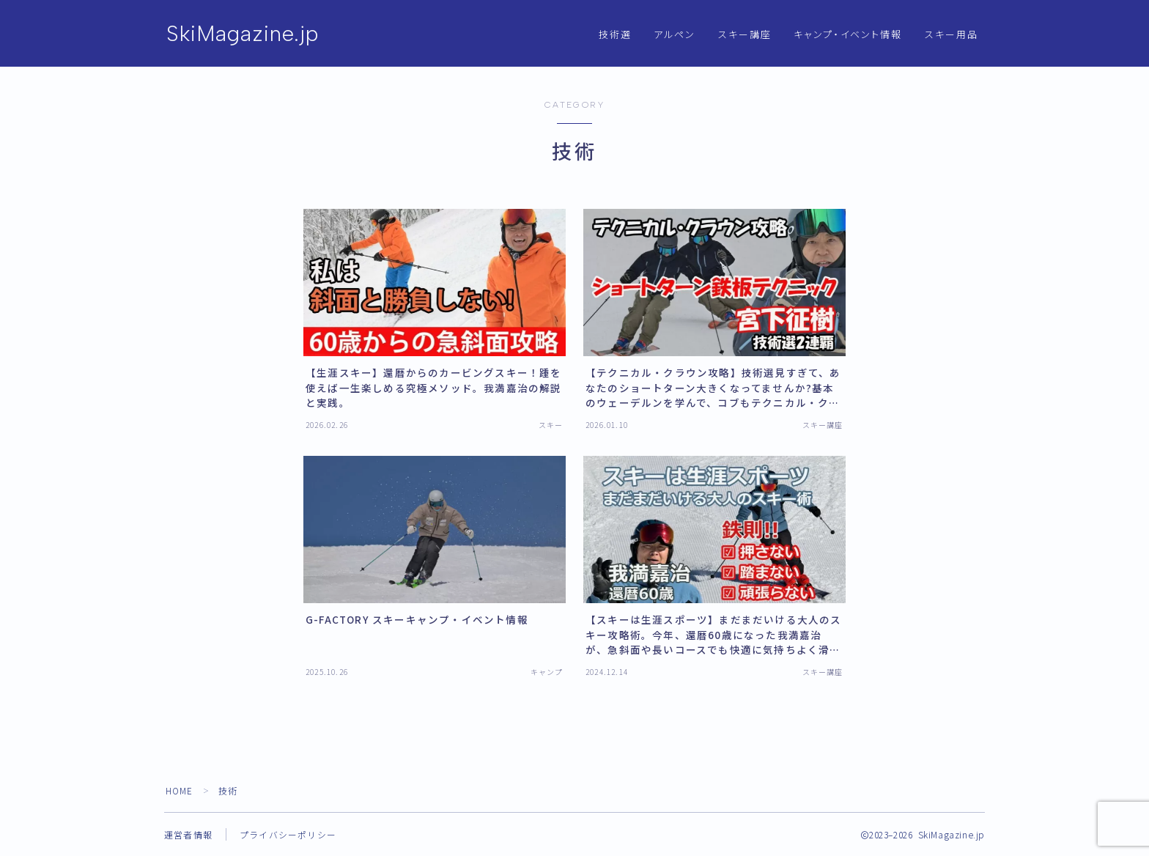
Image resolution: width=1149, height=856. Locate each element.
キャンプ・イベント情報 (848, 34)
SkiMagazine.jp (243, 34)
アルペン (674, 34)
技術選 (615, 34)
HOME (180, 790)
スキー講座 (745, 34)
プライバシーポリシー (288, 834)
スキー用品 (952, 34)
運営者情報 (188, 834)
